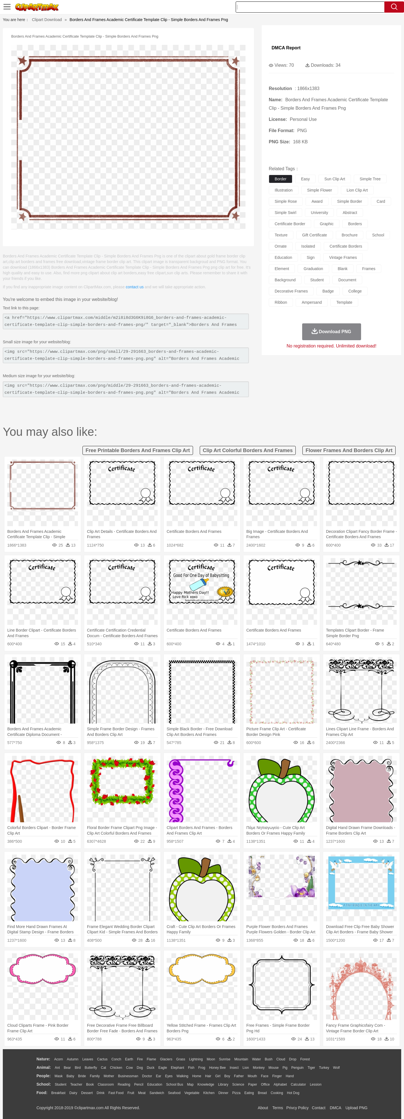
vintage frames (343, 257)
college (355, 291)
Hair (208, 1076)
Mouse (273, 1068)
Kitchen (209, 1093)
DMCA (335, 1108)
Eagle (162, 1068)
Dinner (223, 1093)
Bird (78, 1068)
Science (238, 1084)
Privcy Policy (297, 1108)
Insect (234, 1068)
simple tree (370, 179)
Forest (305, 1059)
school (378, 235)
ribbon (281, 302)
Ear (158, 1076)
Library (223, 1084)
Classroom (106, 1084)
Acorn (58, 1059)
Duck (150, 1068)
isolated (308, 246)
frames (368, 268)
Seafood (174, 1093)
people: (43, 1076)
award (316, 201)
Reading (124, 1084)
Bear (67, 1068)
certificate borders (346, 246)
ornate (281, 246)
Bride (82, 1076)
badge (328, 291)
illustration (284, 190)
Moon (211, 1059)
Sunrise (225, 1059)
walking (182, 1076)
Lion (246, 1068)
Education (154, 1084)
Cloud (280, 1059)
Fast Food (115, 1093)
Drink (101, 1093)
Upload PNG (356, 1108)
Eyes (169, 1076)
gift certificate (314, 235)
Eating (249, 1093)
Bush (268, 1059)
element (282, 268)
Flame (151, 1059)
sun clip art (334, 179)
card (381, 201)
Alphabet (280, 1084)
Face (264, 1076)
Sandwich (157, 1093)
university (319, 212)
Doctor (147, 1076)
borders (355, 224)
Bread (262, 1093)
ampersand (312, 302)
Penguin (297, 1068)
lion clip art (357, 190)
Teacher (76, 1084)
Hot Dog (293, 1093)
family (95, 1076)
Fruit (130, 1093)
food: (41, 1092)
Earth (129, 1059)
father (239, 1076)
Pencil (138, 1084)
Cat (103, 1068)
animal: (43, 1067)
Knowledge (206, 1084)
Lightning (196, 1059)
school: (43, 1084)
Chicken (116, 1068)
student (317, 280)
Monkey (259, 1068)
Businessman (128, 1076)
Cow (129, 1068)
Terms (277, 1108)
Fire (140, 1059)
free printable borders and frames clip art (138, 450)
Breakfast (58, 1093)
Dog (140, 1068)
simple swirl (285, 212)
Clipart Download (47, 19)
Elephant (177, 1068)
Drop (292, 1059)
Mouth (252, 1076)
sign (311, 257)
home (196, 1076)
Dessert (87, 1093)
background (285, 280)
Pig (285, 1068)
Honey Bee (217, 1068)
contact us (135, 287)
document (347, 280)
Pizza (236, 1093)
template (344, 302)
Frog (201, 1068)
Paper (252, 1084)
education (283, 257)
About (263, 1108)
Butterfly (91, 1068)
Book (90, 1084)
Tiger (311, 1068)
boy (227, 1076)
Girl (218, 1076)
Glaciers (166, 1059)
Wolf (336, 1068)
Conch (116, 1059)
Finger (277, 1076)
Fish (191, 1068)
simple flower (319, 190)
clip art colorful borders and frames (248, 450)
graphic (327, 224)
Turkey (324, 1068)
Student (60, 1084)
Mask (58, 1076)
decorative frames (291, 291)
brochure (350, 235)
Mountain (241, 1059)
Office (265, 1084)
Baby (70, 1076)
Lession (315, 1084)
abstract (350, 212)
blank (343, 268)
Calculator (298, 1084)
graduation (313, 268)
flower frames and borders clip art (349, 450)
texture (281, 235)
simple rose (286, 201)
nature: (43, 1059)
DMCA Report (286, 47)
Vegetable (191, 1093)
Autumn (72, 1059)
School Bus (174, 1084)
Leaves (87, 1059)
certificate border (290, 224)
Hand (290, 1076)
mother (109, 1076)
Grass (180, 1059)
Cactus (102, 1059)
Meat (142, 1093)
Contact (318, 1108)
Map (190, 1084)
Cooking (277, 1093)
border (280, 179)
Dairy (73, 1093)
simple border (349, 201)
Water (256, 1059)
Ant (57, 1068)
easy (305, 179)
